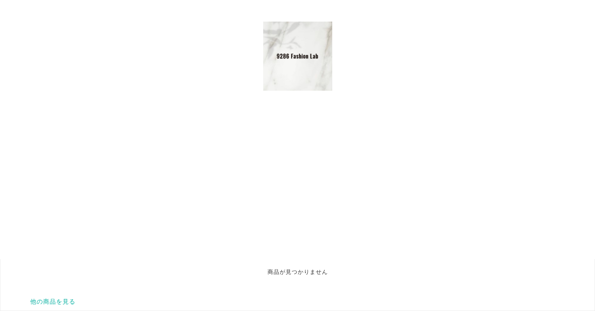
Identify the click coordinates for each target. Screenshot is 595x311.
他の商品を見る (53, 301)
